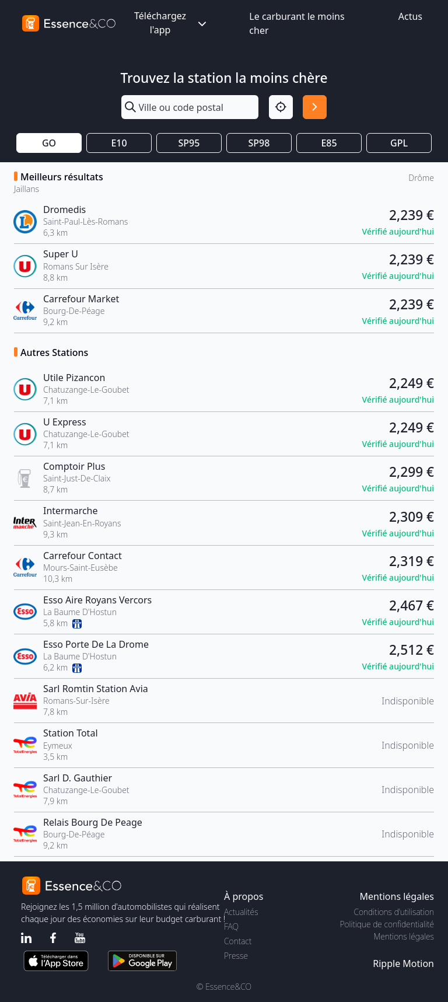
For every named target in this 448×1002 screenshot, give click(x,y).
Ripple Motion (403, 963)
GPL (399, 143)
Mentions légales (404, 936)
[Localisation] (281, 107)
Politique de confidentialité (387, 924)
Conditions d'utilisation (394, 911)
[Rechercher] (315, 107)
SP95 (189, 143)
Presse (236, 955)
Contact (237, 941)
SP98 (259, 143)
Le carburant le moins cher (296, 23)
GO (49, 143)
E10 (119, 143)
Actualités (241, 911)
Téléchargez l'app (171, 22)
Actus (410, 16)
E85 (329, 143)
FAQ (231, 926)
